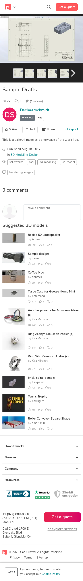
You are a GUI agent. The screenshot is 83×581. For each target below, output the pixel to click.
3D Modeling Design (25, 155)
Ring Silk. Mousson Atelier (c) (48, 356)
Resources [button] (42, 480)
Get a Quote (66, 7)
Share (48, 129)
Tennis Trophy (37, 396)
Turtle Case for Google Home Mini (51, 291)
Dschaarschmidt (34, 110)
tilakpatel (38, 382)
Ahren (36, 239)
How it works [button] (42, 446)
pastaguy (38, 401)
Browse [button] (42, 457)
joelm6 (36, 258)
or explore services (62, 529)
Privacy (15, 557)
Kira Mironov (40, 319)
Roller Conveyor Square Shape (49, 418)
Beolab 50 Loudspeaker (44, 235)
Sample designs (39, 254)
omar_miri (38, 423)
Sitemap (42, 557)
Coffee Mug (36, 272)
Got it (11, 572)
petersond (38, 296)
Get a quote (62, 517)
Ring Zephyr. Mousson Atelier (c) (50, 334)
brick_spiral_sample (41, 378)
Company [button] (42, 468)
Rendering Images (21, 172)
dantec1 (37, 277)
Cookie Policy (51, 574)
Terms (28, 557)
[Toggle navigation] (10, 7)
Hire (39, 117)
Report (71, 129)
